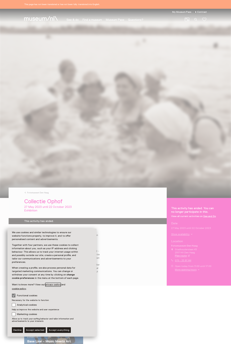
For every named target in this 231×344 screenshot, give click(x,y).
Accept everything (59, 330)
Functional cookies (24, 295)
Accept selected (35, 330)
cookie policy (19, 288)
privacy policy (53, 284)
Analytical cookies (27, 305)
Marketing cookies (27, 314)
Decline (17, 330)
